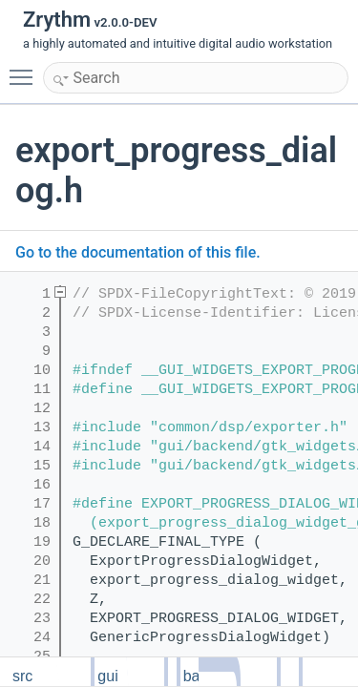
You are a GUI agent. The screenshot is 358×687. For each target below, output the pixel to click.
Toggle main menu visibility (26, 68)
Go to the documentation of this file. (138, 252)
